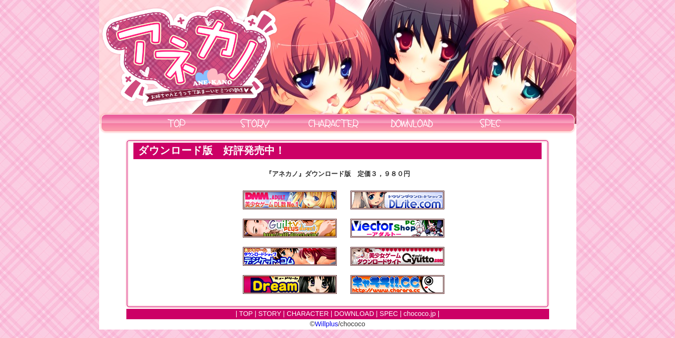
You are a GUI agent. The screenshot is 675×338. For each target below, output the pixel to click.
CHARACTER (308, 313)
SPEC (389, 313)
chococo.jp (419, 313)
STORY (269, 313)
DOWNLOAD (354, 313)
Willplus (326, 324)
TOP (246, 313)
